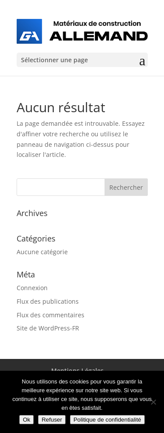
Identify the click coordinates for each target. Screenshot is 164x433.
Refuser (52, 419)
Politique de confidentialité (107, 419)
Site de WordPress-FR (48, 328)
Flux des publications (48, 301)
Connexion (32, 288)
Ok (26, 419)
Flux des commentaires (50, 315)
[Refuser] (153, 402)
